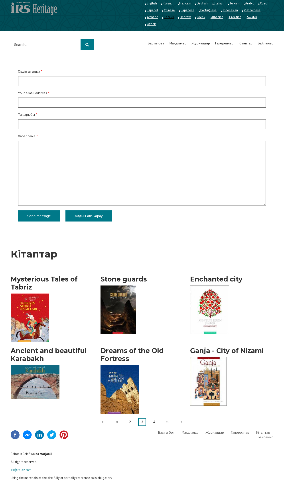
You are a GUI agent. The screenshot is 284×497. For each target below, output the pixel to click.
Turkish (234, 3)
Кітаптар (245, 43)
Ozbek (151, 24)
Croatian (235, 17)
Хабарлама (26, 136)
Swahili (252, 17)
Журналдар (200, 43)
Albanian (217, 17)
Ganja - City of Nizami (227, 351)
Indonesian (230, 10)
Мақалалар (177, 43)
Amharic (152, 17)
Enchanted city (216, 279)
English (152, 3)
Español (152, 10)
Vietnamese (252, 10)
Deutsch (202, 3)
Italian (218, 3)
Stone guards (124, 279)
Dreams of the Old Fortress (132, 355)
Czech (264, 3)
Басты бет (156, 43)
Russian (168, 3)
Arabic (249, 3)
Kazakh (169, 17)
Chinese (169, 10)
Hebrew (185, 17)
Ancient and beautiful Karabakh (49, 355)
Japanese (187, 10)
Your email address (32, 93)
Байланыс (265, 43)
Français (185, 3)
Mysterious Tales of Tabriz (44, 283)
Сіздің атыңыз (29, 71)
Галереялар (224, 43)
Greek (201, 17)
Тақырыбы (26, 114)
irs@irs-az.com (21, 470)
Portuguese (208, 10)
